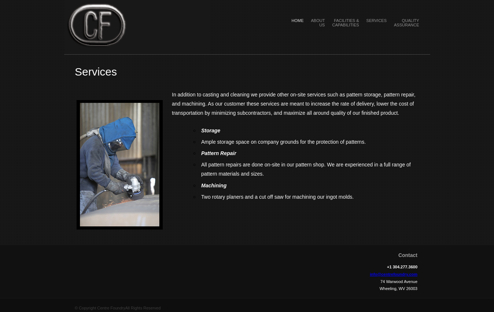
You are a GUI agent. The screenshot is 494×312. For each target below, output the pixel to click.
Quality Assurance (406, 22)
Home (298, 20)
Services (376, 20)
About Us (318, 22)
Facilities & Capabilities (345, 22)
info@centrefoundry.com (393, 274)
